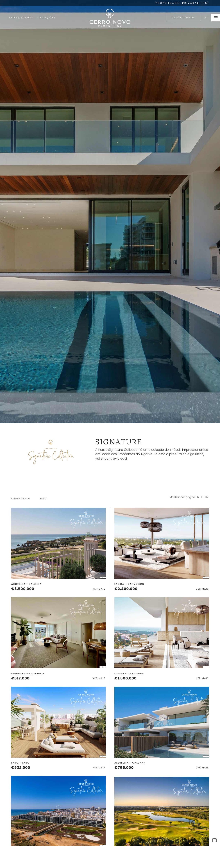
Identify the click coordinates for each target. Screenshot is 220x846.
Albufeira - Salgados (27, 673)
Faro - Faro (20, 762)
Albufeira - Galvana (130, 762)
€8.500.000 (22, 588)
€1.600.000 (125, 678)
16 (202, 497)
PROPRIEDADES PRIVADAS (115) (182, 3)
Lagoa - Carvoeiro (129, 583)
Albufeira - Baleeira (26, 583)
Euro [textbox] (43, 498)
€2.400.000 (125, 588)
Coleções (47, 17)
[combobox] (45, 499)
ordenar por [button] (21, 498)
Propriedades (21, 17)
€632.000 (20, 767)
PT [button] (206, 17)
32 (206, 497)
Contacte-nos (183, 17)
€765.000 (124, 767)
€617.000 (20, 678)
